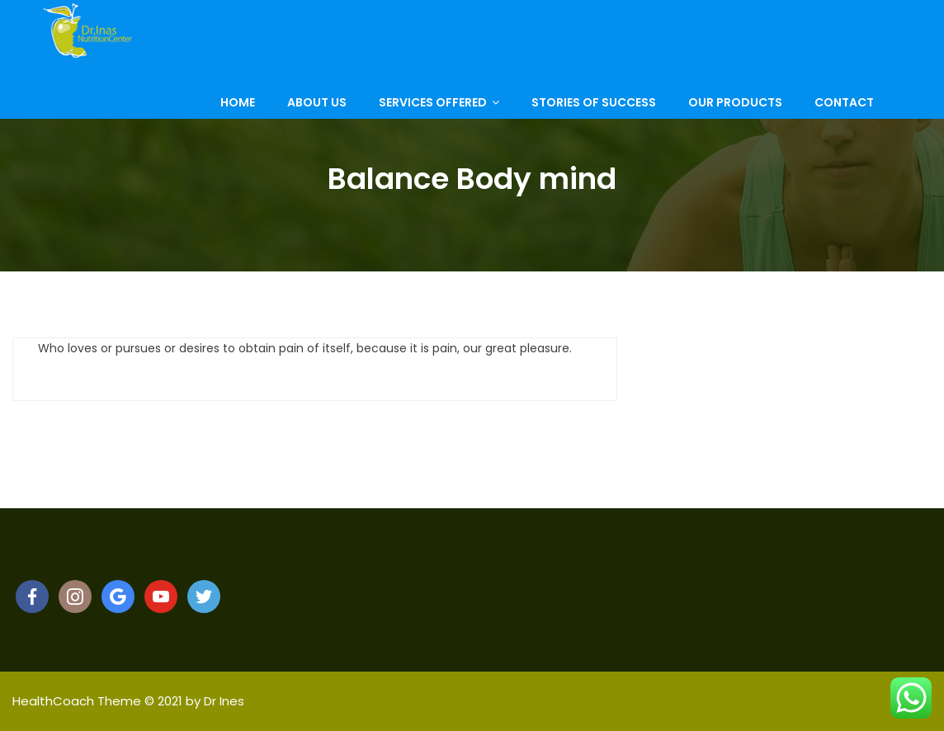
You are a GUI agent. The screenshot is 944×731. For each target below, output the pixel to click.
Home (237, 114)
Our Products (735, 114)
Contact (844, 114)
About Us (317, 114)
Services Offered (433, 114)
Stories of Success (593, 114)
